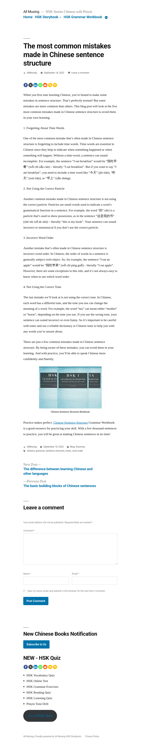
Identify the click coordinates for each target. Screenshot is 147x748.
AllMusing (32, 72)
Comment (29, 530)
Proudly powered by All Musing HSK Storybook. (58, 736)
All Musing (31, 12)
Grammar (80, 446)
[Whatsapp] (40, 85)
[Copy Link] (50, 85)
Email (75, 573)
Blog (72, 446)
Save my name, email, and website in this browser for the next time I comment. (66, 591)
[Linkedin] (35, 85)
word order (77, 450)
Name (27, 573)
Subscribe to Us (36, 644)
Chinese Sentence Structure (70, 423)
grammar (40, 450)
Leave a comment (80, 72)
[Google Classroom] (55, 85)
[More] (106, 17)
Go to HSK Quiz (40, 716)
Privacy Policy (92, 736)
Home (27, 17)
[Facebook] (26, 85)
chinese (30, 450)
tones (68, 450)
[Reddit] (45, 85)
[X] (30, 85)
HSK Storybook (46, 17)
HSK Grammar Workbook (83, 17)
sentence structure (55, 450)
